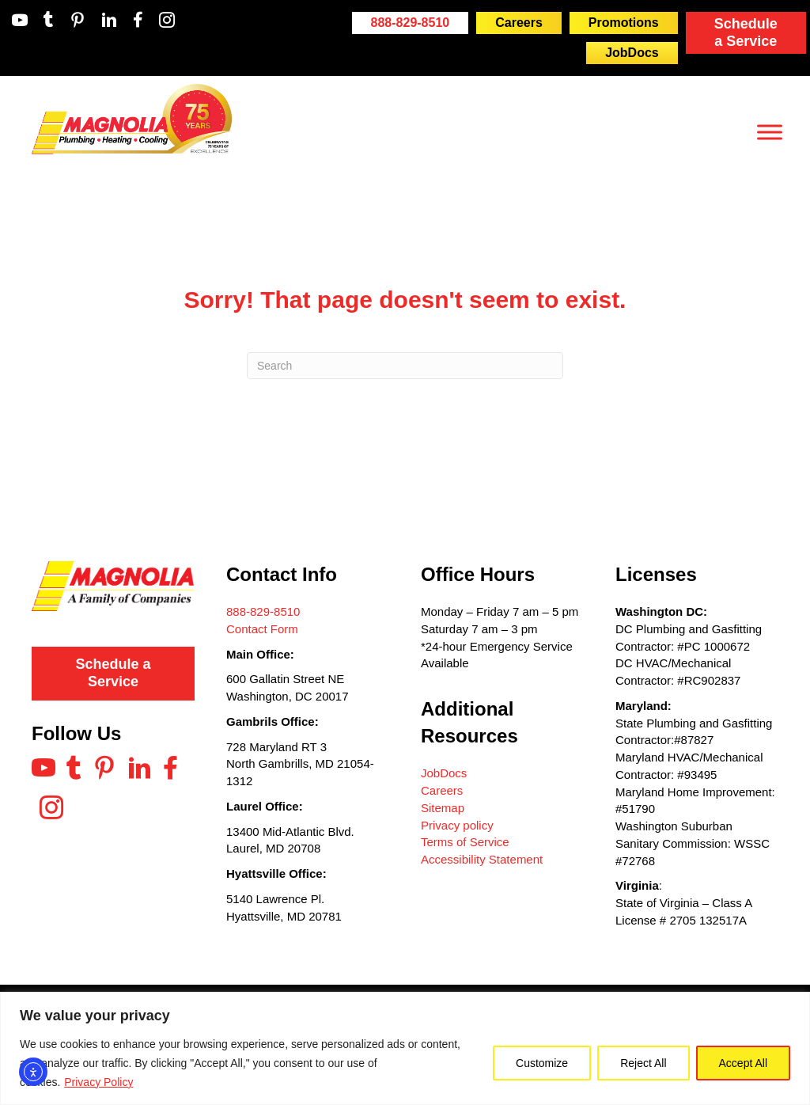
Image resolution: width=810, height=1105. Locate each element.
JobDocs (444, 773)
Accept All (743, 1063)
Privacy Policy (98, 1082)
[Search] (405, 365)
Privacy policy (457, 825)
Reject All (643, 1063)
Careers (442, 790)
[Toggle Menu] (769, 131)
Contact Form (262, 629)
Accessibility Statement (482, 859)
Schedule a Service (746, 32)
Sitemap (442, 808)
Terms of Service (465, 842)
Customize (542, 1063)
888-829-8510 (263, 611)
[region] (405, 1048)
